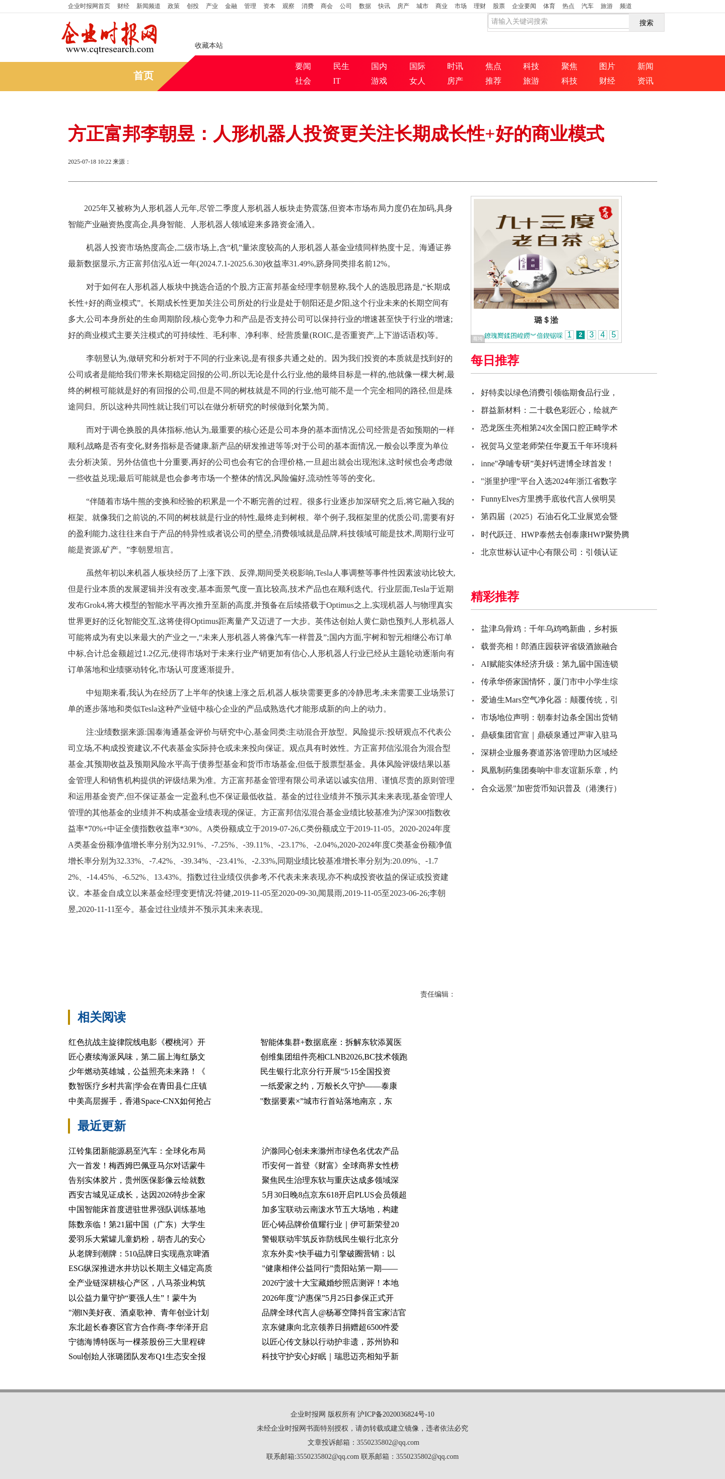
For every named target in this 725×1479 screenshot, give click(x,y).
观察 (288, 6)
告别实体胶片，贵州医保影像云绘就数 (136, 1180)
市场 (461, 6)
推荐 (493, 81)
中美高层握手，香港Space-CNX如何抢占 (140, 1101)
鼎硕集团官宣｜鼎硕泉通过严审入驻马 (549, 735)
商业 (442, 6)
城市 (422, 6)
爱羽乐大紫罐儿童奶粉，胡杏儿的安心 (136, 1239)
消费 (308, 6)
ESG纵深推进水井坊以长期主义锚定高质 (140, 1268)
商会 (327, 6)
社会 (303, 81)
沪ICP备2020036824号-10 (395, 1414)
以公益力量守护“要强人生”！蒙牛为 (132, 1298)
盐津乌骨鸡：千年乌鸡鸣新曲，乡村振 (549, 628)
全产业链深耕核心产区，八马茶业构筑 (136, 1283)
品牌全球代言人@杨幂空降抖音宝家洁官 (334, 1312)
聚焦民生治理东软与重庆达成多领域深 (330, 1180)
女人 (417, 81)
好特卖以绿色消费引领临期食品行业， (549, 392)
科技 (531, 66)
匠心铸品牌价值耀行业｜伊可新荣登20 (330, 1224)
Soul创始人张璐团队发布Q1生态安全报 (137, 1356)
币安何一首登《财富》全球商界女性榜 (330, 1165)
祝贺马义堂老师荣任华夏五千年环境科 (549, 446)
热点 (568, 6)
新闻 (645, 66)
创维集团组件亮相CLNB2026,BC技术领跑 (333, 1056)
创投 (193, 6)
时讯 (455, 66)
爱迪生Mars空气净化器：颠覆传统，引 (549, 699)
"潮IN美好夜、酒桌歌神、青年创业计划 (138, 1312)
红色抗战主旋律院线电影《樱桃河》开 (136, 1042)
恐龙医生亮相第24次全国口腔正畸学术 (549, 428)
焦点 (493, 66)
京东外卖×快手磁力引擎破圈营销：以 (328, 1253)
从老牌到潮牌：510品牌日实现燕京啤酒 (138, 1253)
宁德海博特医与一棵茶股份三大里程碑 (136, 1341)
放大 (596, 163)
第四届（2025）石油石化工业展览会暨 (549, 516)
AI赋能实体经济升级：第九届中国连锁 (549, 664)
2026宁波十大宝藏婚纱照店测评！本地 (330, 1283)
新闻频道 (148, 6)
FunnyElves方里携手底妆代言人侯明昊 (548, 499)
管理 (250, 6)
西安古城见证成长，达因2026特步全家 (136, 1194)
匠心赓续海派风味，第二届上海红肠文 (136, 1056)
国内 (379, 66)
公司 (346, 6)
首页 (89, 6)
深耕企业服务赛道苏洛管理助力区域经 (549, 752)
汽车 (588, 6)
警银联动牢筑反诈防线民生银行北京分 (330, 1239)
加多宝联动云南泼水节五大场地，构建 (330, 1209)
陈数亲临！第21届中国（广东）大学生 (136, 1224)
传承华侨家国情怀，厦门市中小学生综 (549, 681)
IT (337, 81)
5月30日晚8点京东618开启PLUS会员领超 (334, 1194)
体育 (549, 6)
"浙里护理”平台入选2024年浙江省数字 (549, 481)
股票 (499, 6)
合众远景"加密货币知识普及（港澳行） (551, 788)
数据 (365, 6)
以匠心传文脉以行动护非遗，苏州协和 (330, 1341)
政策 (174, 6)
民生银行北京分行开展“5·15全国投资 (325, 1071)
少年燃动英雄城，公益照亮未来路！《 (136, 1071)
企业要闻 (524, 6)
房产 (403, 6)
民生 (341, 66)
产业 (212, 6)
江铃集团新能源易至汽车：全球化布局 (136, 1151)
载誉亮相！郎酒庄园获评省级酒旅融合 (549, 646)
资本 (269, 6)
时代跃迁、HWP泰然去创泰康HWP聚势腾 (555, 534)
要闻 (303, 66)
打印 (559, 163)
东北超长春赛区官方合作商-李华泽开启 (138, 1327)
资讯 (645, 81)
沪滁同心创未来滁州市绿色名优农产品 (330, 1151)
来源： (122, 161)
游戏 (379, 81)
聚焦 (569, 66)
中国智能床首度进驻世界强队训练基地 (136, 1209)
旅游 (607, 6)
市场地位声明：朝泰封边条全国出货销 (549, 717)
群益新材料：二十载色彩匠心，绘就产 (549, 410)
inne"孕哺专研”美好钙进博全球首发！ (547, 463)
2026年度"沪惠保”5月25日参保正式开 (328, 1298)
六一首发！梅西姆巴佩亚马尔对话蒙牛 (136, 1165)
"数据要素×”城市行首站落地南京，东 (326, 1101)
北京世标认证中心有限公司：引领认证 (549, 552)
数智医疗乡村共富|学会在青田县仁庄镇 (137, 1086)
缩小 (632, 163)
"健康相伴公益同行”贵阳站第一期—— (330, 1268)
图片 (607, 66)
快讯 (384, 6)
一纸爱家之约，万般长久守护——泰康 (328, 1086)
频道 (626, 6)
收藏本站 (209, 45)
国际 (417, 66)
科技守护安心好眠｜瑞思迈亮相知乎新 (330, 1356)
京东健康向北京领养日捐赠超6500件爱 (330, 1327)
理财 (480, 6)
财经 (123, 6)
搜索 (646, 23)
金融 (231, 6)
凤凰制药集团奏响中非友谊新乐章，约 (549, 770)
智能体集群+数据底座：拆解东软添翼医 (331, 1042)
